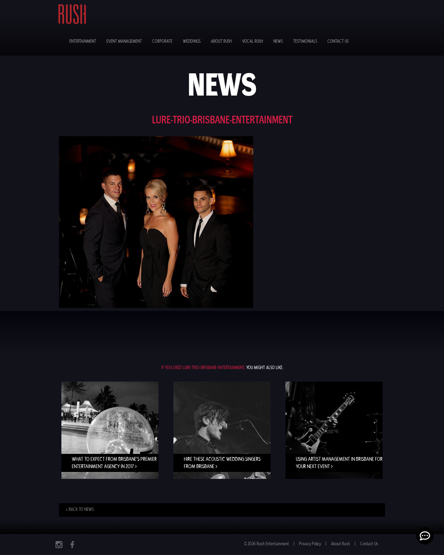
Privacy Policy (310, 544)
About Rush (221, 41)
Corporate (162, 41)
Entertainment (82, 41)
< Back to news (80, 509)
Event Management (124, 41)
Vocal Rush (252, 41)
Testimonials (305, 41)
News (278, 41)
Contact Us (338, 41)
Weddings (191, 41)
